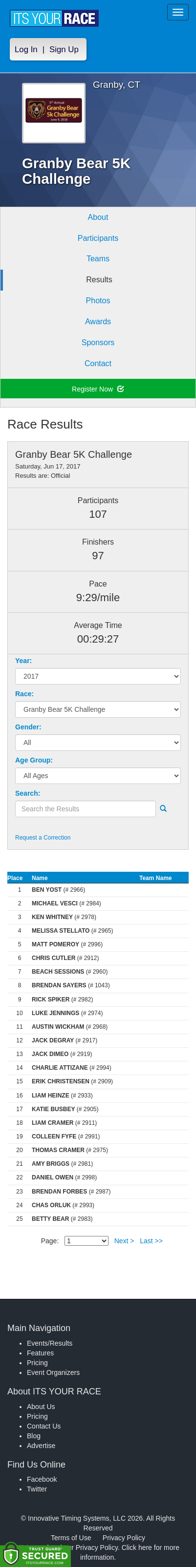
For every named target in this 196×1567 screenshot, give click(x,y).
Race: (24, 694)
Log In (26, 49)
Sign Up (64, 49)
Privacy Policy (124, 1538)
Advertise (41, 1445)
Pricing (37, 1363)
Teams (98, 259)
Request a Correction (42, 837)
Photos (98, 300)
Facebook (42, 1479)
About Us (41, 1406)
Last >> (151, 1241)
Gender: (28, 727)
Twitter (37, 1489)
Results (99, 279)
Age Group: (34, 760)
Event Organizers (53, 1372)
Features (40, 1353)
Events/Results (49, 1343)
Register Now (98, 389)
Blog (34, 1436)
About (98, 217)
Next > (124, 1241)
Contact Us (44, 1426)
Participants (98, 238)
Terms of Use (71, 1538)
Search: (27, 793)
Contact (98, 363)
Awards (98, 321)
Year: (23, 661)
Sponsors (98, 342)
